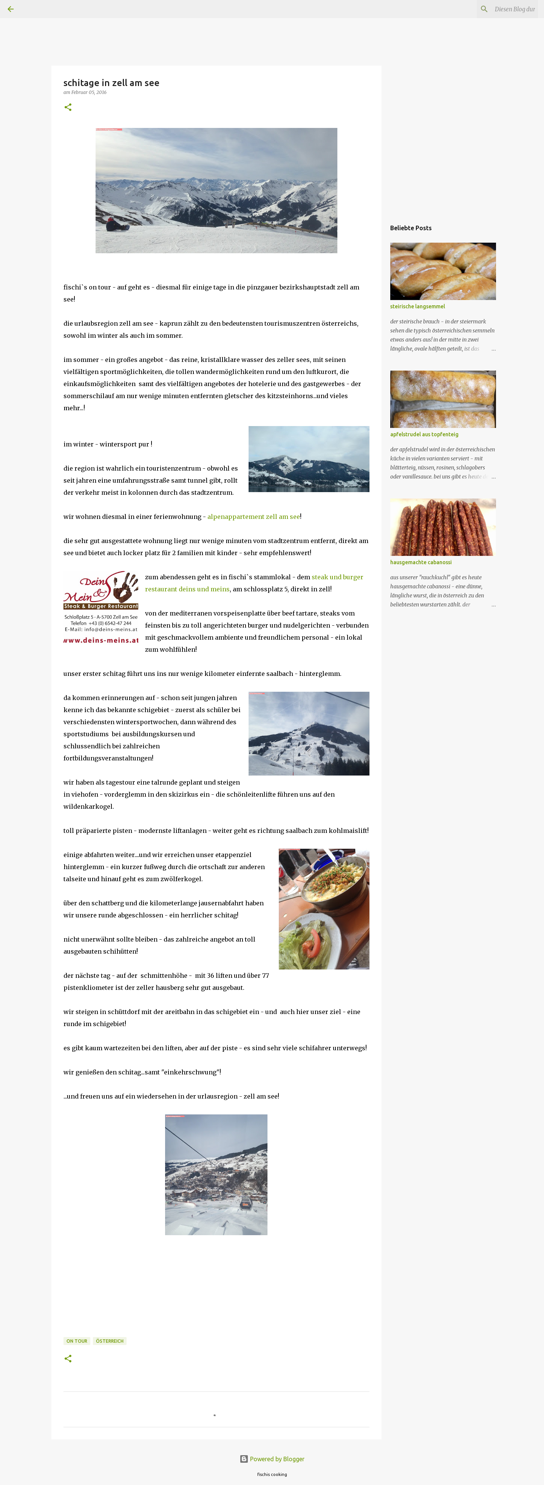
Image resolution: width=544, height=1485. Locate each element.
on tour (76, 1341)
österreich (110, 1341)
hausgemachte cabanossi (421, 562)
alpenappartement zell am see (253, 516)
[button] (68, 108)
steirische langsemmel (417, 306)
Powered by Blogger (272, 1459)
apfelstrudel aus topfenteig (424, 434)
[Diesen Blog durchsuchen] (498, 9)
